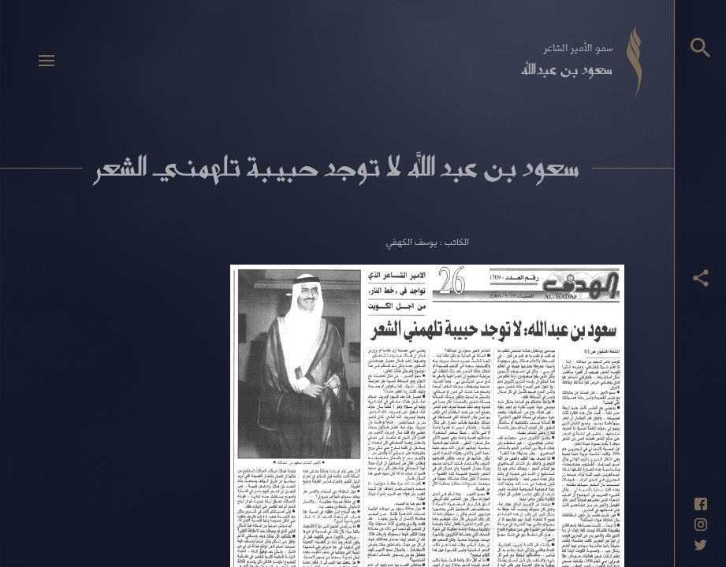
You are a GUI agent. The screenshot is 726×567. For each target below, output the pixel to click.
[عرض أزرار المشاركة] (701, 278)
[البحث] (700, 47)
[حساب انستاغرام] (700, 524)
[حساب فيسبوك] (700, 504)
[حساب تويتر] (700, 545)
